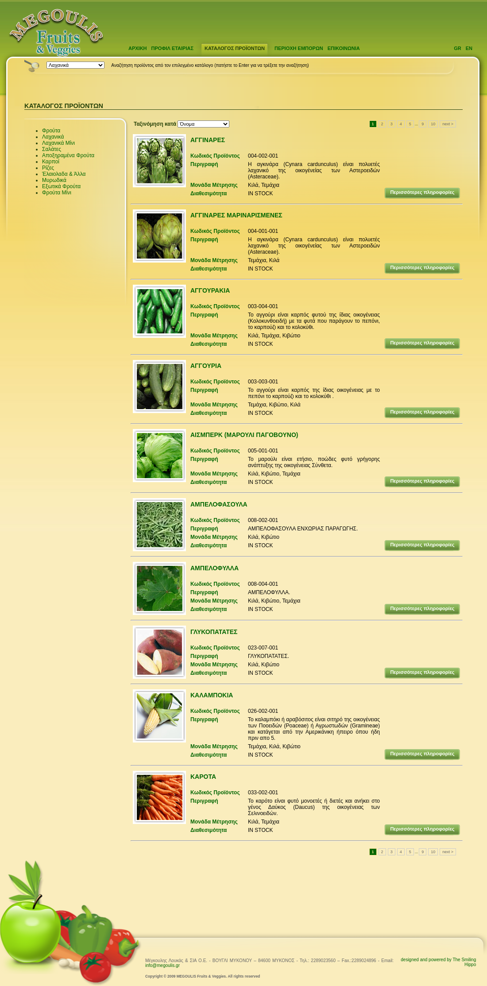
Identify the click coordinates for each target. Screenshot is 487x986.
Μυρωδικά (54, 180)
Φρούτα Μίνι (56, 192)
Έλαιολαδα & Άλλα (63, 174)
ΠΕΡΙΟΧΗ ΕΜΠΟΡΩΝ (298, 48)
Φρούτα (51, 131)
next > (447, 124)
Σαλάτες (51, 149)
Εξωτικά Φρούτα (61, 186)
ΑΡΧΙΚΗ (137, 48)
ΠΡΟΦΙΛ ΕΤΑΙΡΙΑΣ (172, 48)
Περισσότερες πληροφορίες (422, 192)
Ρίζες (48, 168)
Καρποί (50, 162)
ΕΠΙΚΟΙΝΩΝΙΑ (344, 48)
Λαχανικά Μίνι (58, 143)
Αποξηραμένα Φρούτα (68, 155)
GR (457, 48)
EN (469, 48)
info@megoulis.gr (162, 965)
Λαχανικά (53, 137)
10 (433, 124)
